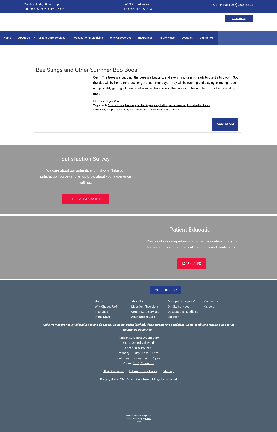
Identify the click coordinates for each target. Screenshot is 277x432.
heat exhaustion (177, 105)
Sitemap (168, 371)
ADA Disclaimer (113, 371)
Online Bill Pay (239, 18)
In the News (167, 37)
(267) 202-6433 (241, 5)
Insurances (145, 37)
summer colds (155, 109)
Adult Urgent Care (143, 317)
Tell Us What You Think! (85, 198)
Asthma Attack (116, 105)
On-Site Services (178, 306)
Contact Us (206, 37)
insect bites (99, 109)
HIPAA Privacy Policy (143, 371)
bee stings (130, 105)
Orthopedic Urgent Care (183, 301)
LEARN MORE (191, 263)
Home (7, 37)
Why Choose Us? (120, 37)
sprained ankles (138, 109)
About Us (24, 37)
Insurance (101, 311)
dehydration (160, 105)
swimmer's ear (172, 109)
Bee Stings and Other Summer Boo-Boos (86, 70)
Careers (209, 306)
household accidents (198, 105)
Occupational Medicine (88, 37)
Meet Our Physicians (145, 306)
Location (187, 37)
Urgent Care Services (51, 37)
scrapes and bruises (117, 109)
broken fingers (145, 105)
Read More (225, 124)
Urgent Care (112, 101)
